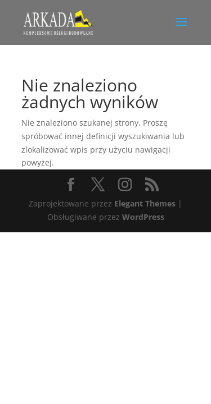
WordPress (143, 217)
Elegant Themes (145, 203)
